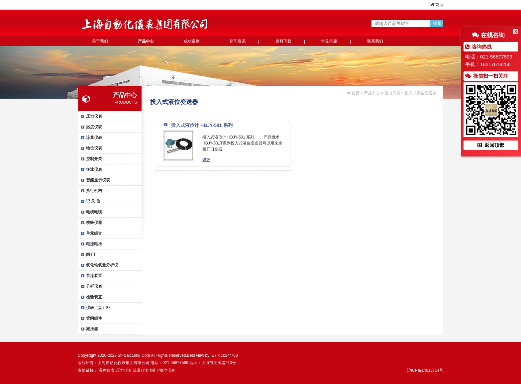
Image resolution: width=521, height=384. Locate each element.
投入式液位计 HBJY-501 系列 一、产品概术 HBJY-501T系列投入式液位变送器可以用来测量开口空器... (242, 143)
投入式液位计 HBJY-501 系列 (202, 125)
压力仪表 (94, 116)
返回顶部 (490, 145)
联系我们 (375, 41)
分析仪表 (94, 286)
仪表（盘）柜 (98, 307)
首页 (437, 4)
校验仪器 (94, 222)
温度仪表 (94, 127)
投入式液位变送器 (421, 93)
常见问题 (329, 41)
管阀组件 (94, 318)
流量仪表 (94, 137)
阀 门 (90, 254)
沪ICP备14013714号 (425, 370)
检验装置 (94, 297)
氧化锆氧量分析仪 (102, 265)
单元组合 (94, 233)
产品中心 (146, 41)
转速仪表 (94, 169)
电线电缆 (94, 212)
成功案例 (192, 41)
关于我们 (100, 41)
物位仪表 (94, 148)
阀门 (154, 370)
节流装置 (94, 275)
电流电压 (94, 243)
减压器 (92, 329)
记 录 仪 (93, 201)
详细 (206, 159)
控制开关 (94, 158)
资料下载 (283, 41)
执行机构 (94, 190)
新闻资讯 (238, 41)
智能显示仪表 (98, 180)
